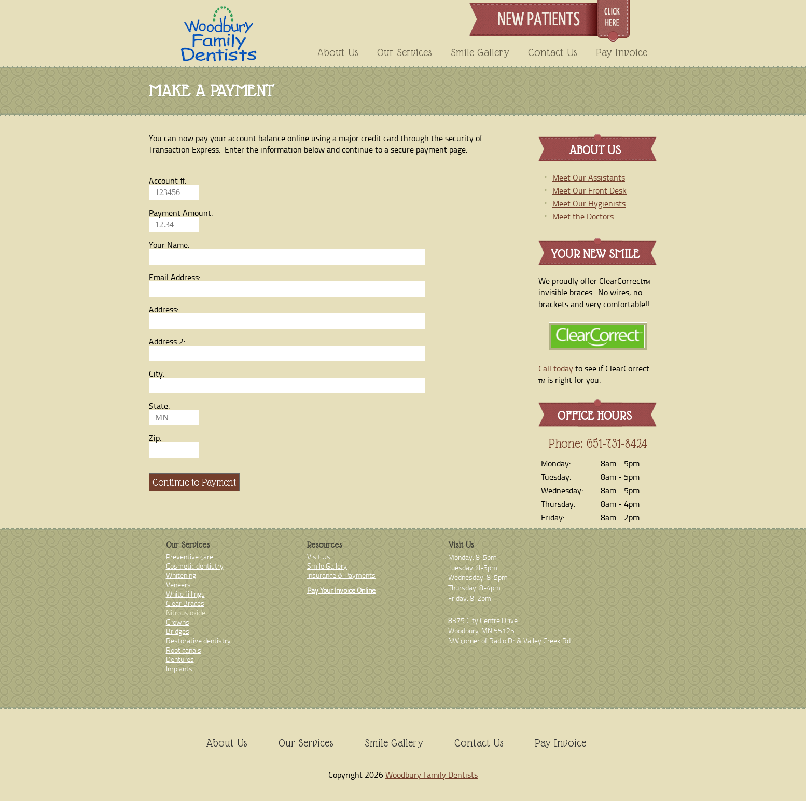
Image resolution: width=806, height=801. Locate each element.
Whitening (181, 575)
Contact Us (552, 52)
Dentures (180, 659)
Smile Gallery (480, 52)
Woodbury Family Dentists (431, 774)
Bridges (177, 631)
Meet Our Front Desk (589, 190)
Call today (555, 368)
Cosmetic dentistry (195, 566)
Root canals (183, 650)
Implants (179, 668)
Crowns (177, 622)
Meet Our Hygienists (589, 203)
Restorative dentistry (198, 640)
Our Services (404, 52)
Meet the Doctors (583, 216)
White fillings (185, 594)
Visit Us (318, 556)
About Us (337, 52)
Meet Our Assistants (588, 177)
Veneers (178, 584)
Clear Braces (185, 603)
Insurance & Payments (341, 575)
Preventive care (189, 556)
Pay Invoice (621, 52)
